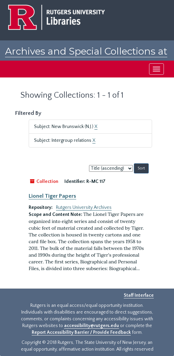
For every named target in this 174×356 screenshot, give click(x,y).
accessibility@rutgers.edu (91, 325)
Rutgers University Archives (84, 207)
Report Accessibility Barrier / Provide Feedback (81, 332)
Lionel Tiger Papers (52, 196)
